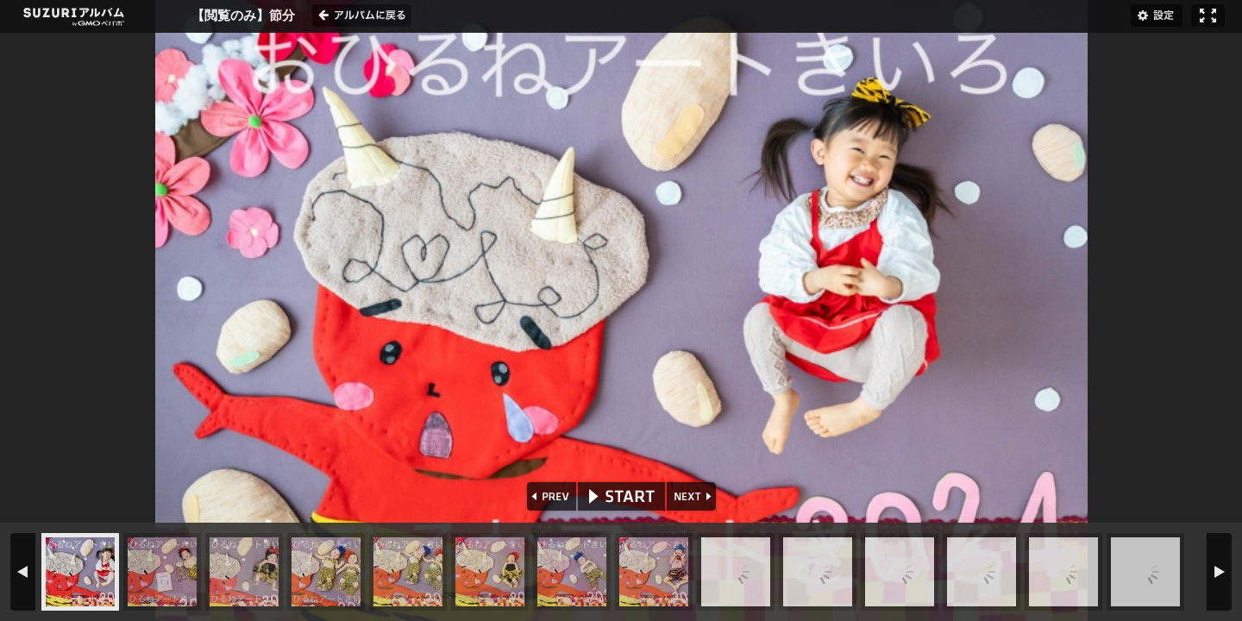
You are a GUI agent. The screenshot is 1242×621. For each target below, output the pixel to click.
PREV (550, 496)
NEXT (693, 496)
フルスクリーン (1208, 15)
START (621, 496)
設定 (1156, 15)
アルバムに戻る (361, 15)
